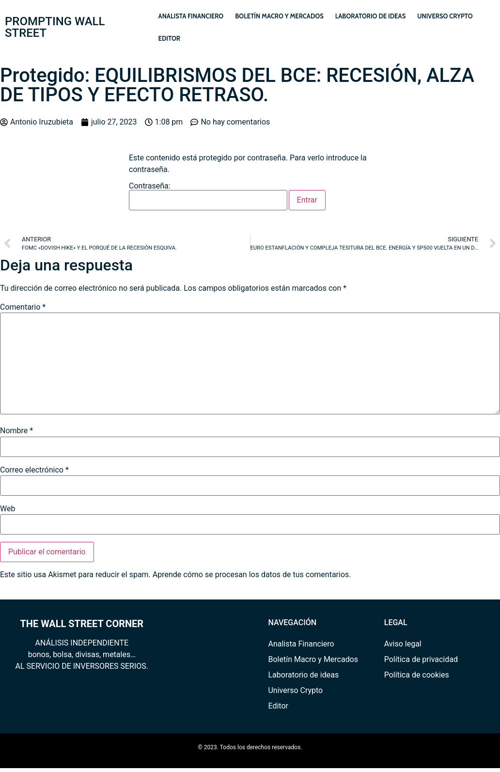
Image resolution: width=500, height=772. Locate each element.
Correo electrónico (34, 470)
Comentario (23, 307)
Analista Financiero (191, 16)
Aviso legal (403, 643)
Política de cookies (416, 674)
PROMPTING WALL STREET (55, 27)
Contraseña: (208, 196)
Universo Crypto (445, 16)
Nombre (16, 431)
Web (7, 509)
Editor (169, 38)
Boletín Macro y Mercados (279, 16)
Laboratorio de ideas (370, 16)
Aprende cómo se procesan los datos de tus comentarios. (252, 574)
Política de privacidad (421, 659)
